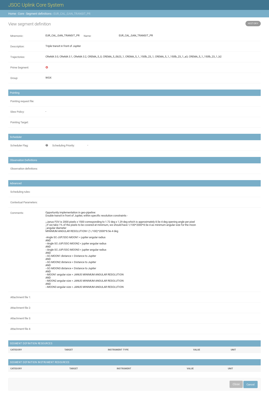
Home (12, 13)
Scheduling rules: (20, 191)
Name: (87, 35)
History (253, 23)
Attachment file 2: (20, 307)
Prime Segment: (19, 67)
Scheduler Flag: (19, 145)
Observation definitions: (24, 168)
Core (21, 13)
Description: (17, 46)
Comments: (17, 212)
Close (236, 384)
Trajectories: (17, 57)
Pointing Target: (19, 122)
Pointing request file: (22, 101)
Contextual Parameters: (24, 202)
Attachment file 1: (20, 297)
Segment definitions (38, 13)
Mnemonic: (16, 35)
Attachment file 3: (20, 318)
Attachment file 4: (20, 328)
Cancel (250, 384)
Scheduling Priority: (63, 145)
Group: (14, 78)
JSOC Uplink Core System (36, 5)
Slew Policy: (17, 111)
